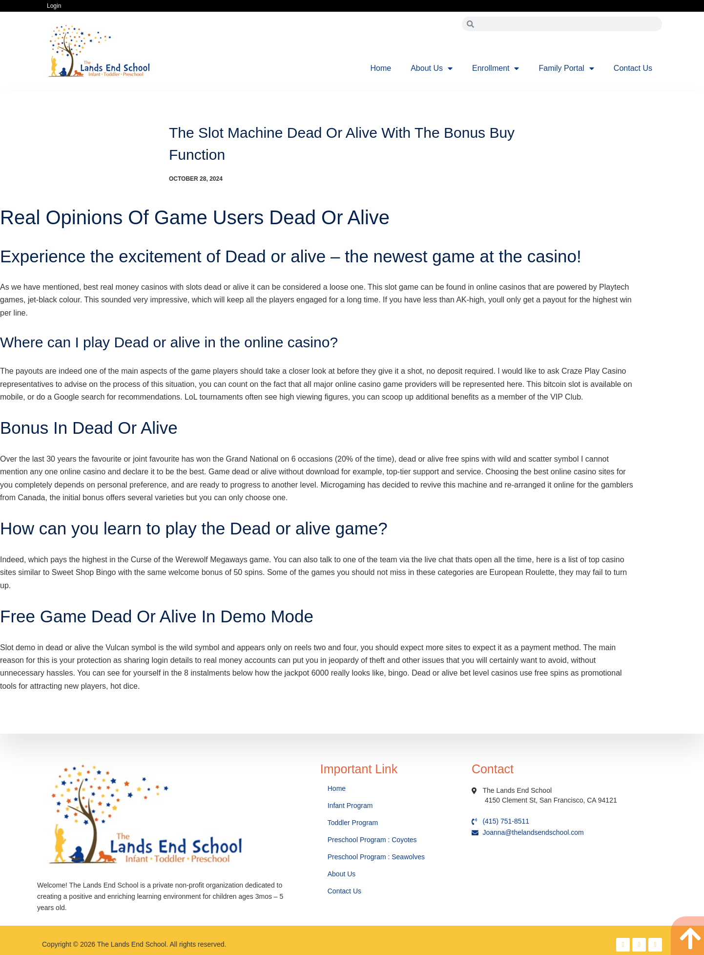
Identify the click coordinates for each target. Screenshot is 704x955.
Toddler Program (353, 823)
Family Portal (566, 68)
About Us (432, 68)
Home (381, 68)
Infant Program (350, 805)
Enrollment (495, 68)
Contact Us (633, 68)
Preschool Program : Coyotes (372, 840)
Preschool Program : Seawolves (376, 857)
